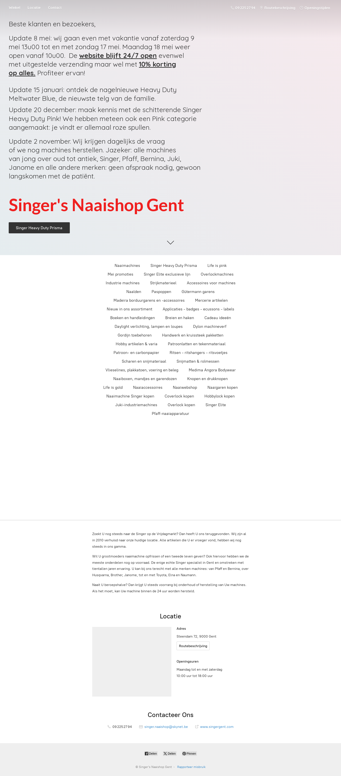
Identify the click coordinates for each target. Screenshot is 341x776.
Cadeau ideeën (217, 317)
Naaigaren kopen (222, 387)
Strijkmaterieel (163, 283)
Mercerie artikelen (211, 300)
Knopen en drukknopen (207, 378)
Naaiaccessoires (147, 387)
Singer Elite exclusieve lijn (167, 274)
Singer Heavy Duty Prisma (173, 265)
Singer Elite (216, 404)
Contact (55, 7)
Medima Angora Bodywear (212, 370)
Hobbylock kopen (219, 396)
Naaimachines (127, 265)
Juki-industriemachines (136, 404)
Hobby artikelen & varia (136, 344)
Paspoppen (161, 291)
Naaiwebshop (185, 387)
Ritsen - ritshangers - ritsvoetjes (198, 352)
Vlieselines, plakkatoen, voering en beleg (141, 370)
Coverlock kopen (179, 396)
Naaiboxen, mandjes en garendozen (145, 378)
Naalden (133, 291)
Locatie (34, 7)
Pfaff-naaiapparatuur (170, 413)
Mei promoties (120, 274)
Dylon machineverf (209, 326)
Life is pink (217, 265)
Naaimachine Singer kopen (130, 396)
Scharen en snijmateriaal (144, 361)
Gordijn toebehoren (135, 335)
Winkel (14, 7)
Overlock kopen (181, 404)
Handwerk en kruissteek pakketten (192, 335)
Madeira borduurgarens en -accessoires (149, 300)
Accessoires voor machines (211, 283)
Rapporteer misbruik (191, 767)
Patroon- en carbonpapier (136, 352)
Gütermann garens (198, 291)
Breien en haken (179, 317)
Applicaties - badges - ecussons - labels (198, 309)
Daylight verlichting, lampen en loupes (149, 326)
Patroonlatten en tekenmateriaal (197, 344)
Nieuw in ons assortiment (129, 309)
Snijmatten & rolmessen (198, 361)
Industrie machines (123, 283)
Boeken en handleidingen (132, 317)
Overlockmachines (217, 274)
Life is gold (113, 387)
